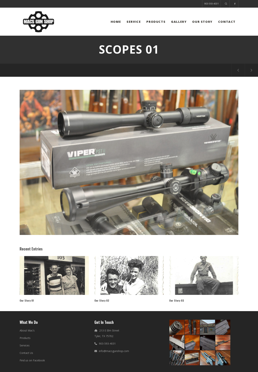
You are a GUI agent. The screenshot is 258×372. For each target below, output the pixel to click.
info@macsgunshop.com (114, 351)
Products (25, 338)
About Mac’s (27, 330)
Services (25, 345)
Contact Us (26, 353)
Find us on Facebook (32, 360)
